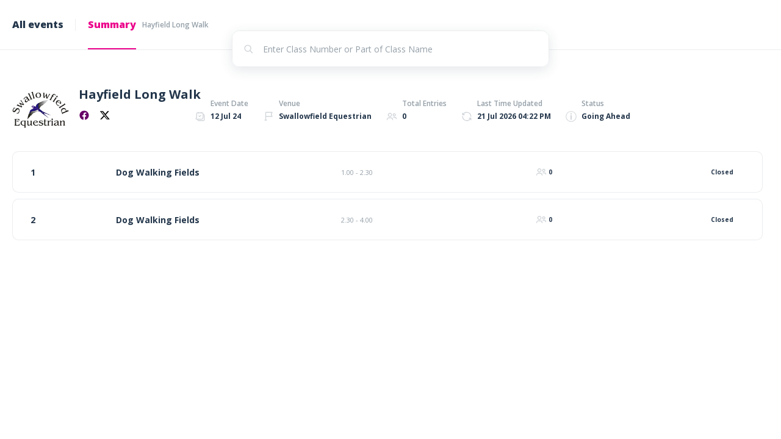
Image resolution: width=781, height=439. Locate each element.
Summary (112, 24)
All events (37, 24)
